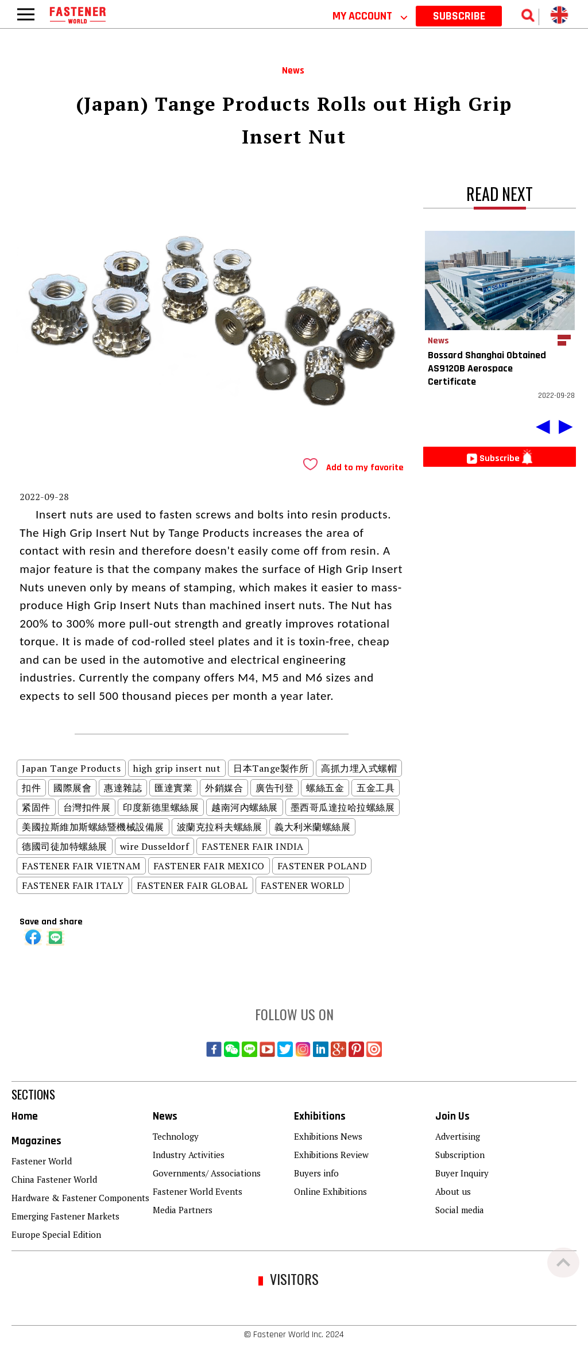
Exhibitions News (328, 1136)
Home (24, 1116)
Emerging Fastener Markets (65, 1216)
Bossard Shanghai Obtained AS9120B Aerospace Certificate (487, 368)
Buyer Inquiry (462, 1173)
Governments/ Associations (207, 1173)
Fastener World (41, 1161)
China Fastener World (54, 1179)
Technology (176, 1136)
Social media (459, 1209)
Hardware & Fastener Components (80, 1197)
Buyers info (316, 1173)
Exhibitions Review (331, 1154)
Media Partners (182, 1209)
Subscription (460, 1154)
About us (453, 1191)
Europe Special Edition (56, 1234)
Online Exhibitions (330, 1191)
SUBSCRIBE (459, 16)
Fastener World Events (197, 1191)
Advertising (457, 1136)
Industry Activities (189, 1154)
